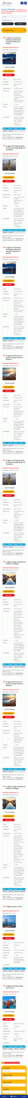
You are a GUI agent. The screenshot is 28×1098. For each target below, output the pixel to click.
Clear (7, 23)
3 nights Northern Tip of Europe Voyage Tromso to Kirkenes (14, 357)
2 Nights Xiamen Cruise (14, 906)
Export (20, 23)
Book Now (9, 75)
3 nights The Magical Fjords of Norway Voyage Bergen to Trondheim (15, 148)
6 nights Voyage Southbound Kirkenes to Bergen (15, 563)
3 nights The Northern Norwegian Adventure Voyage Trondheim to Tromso (13, 40)
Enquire (14, 1096)
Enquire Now (8, 30)
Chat (24, 1096)
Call (4, 1096)
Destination (6, 1068)
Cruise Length (7, 1082)
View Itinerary (8, 71)
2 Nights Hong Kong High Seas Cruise (14, 987)
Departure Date (7, 1075)
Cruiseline (6, 1089)
